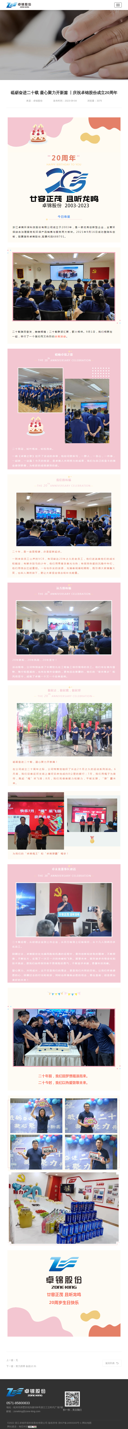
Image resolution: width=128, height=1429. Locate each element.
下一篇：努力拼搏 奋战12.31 (21, 1366)
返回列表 (111, 1363)
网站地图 (87, 1422)
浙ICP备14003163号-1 (70, 1422)
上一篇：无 (12, 1360)
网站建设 (11, 1426)
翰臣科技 (23, 1426)
